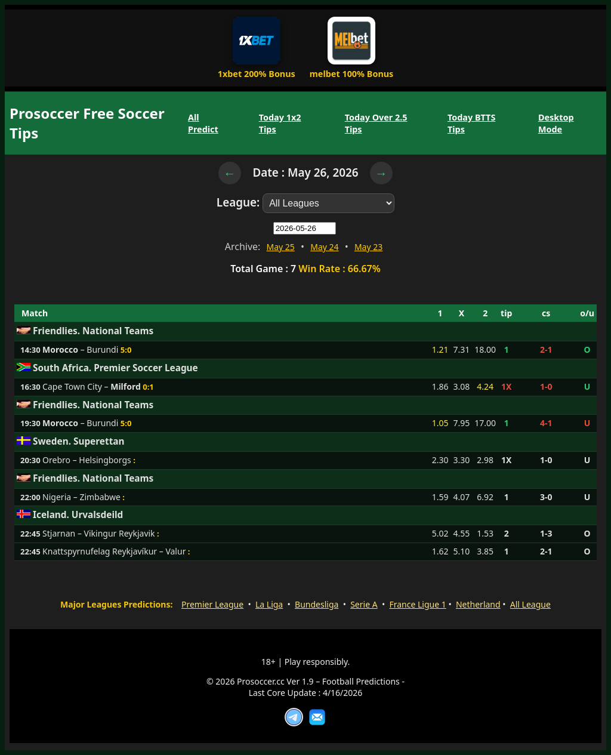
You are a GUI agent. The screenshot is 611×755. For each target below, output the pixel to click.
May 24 (324, 246)
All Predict (203, 123)
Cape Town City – (91, 386)
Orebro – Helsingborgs (86, 460)
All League (530, 604)
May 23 (368, 246)
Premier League (212, 604)
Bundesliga (316, 604)
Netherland (478, 604)
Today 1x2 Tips (280, 123)
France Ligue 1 (417, 604)
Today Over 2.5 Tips (376, 123)
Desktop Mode (556, 123)
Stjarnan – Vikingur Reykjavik (98, 533)
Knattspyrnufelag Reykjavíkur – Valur (114, 551)
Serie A (363, 604)
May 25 (281, 246)
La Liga (269, 604)
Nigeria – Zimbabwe (81, 497)
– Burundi (80, 349)
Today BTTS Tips (471, 123)
